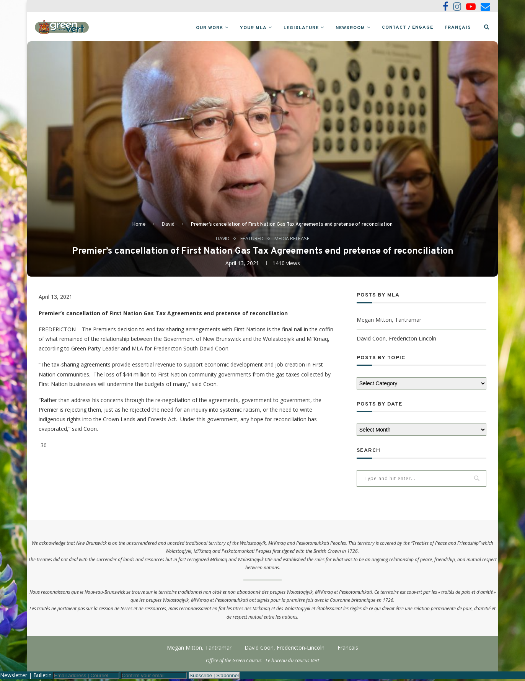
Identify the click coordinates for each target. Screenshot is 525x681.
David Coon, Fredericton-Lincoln (284, 649)
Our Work (209, 28)
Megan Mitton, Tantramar (389, 321)
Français (458, 27)
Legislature (301, 28)
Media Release (292, 240)
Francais (348, 649)
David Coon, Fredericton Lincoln (396, 340)
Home (138, 226)
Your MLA (253, 28)
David (168, 226)
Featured (252, 240)
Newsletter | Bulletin (26, 677)
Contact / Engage (407, 27)
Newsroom (350, 28)
